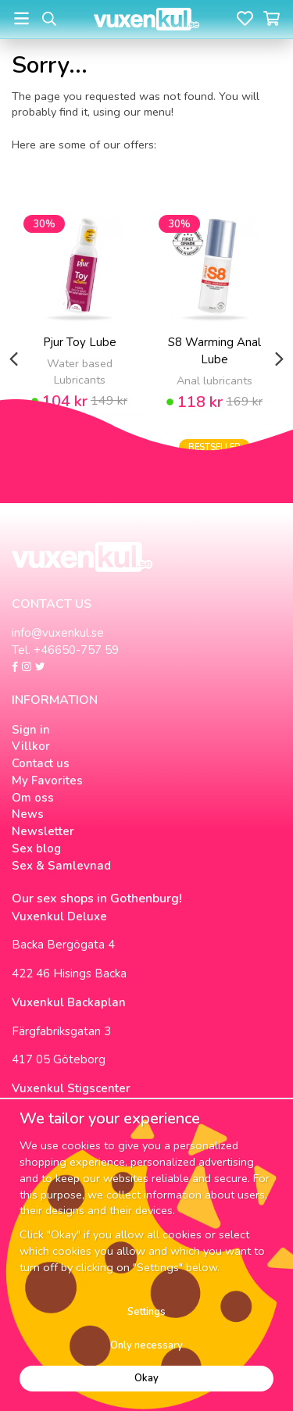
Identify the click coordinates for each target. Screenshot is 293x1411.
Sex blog (36, 848)
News (28, 814)
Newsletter (43, 831)
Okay (146, 1378)
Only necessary (146, 1345)
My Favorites (47, 780)
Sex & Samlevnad (61, 865)
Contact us (41, 763)
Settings (146, 1312)
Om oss (33, 798)
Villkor (31, 746)
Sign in (31, 730)
